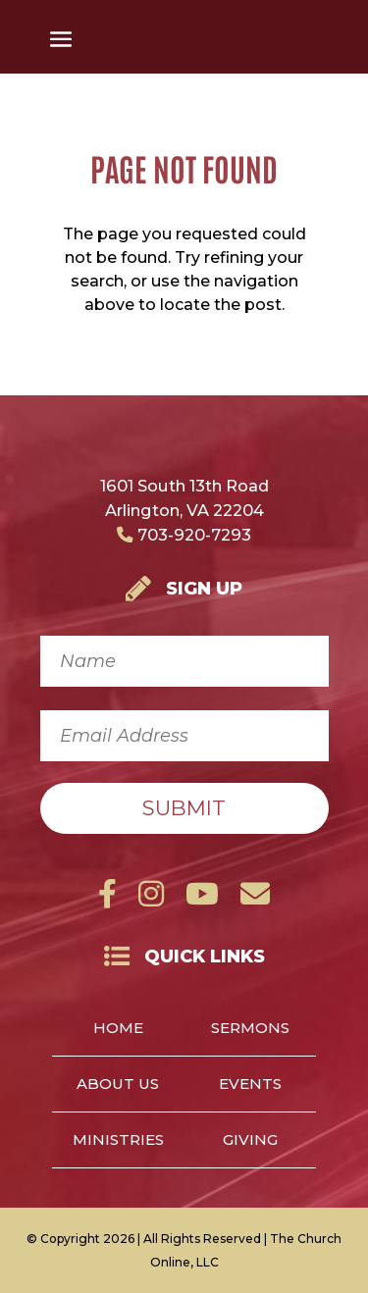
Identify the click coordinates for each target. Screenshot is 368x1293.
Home (118, 1029)
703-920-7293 (184, 534)
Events (250, 1085)
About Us (118, 1085)
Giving (250, 1141)
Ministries (118, 1141)
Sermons (250, 1029)
